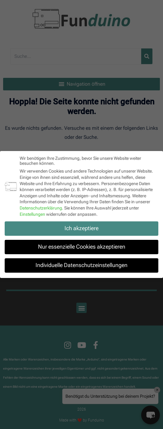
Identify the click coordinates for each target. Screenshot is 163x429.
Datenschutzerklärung (41, 207)
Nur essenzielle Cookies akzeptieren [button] (81, 247)
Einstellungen (32, 213)
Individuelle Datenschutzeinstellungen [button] (81, 265)
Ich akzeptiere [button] (81, 228)
